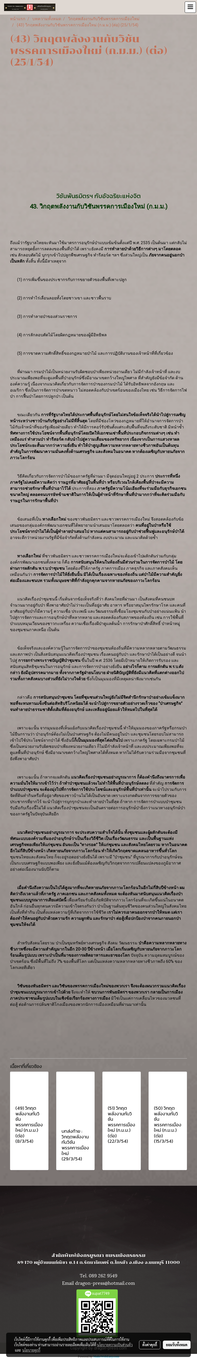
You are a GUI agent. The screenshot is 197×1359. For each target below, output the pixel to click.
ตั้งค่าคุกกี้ (149, 1344)
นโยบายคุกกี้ (31, 1350)
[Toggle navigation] (190, 7)
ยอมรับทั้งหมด (177, 1344)
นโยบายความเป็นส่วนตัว (115, 1344)
